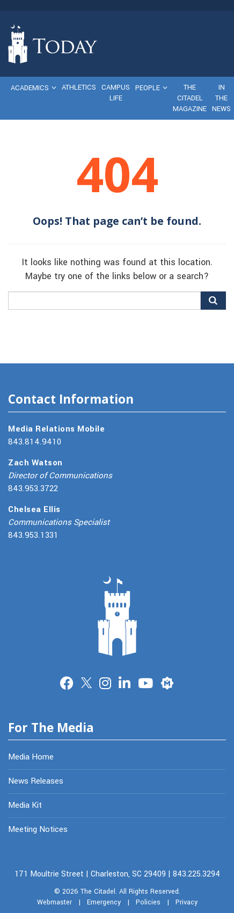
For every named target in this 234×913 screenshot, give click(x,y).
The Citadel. (99, 891)
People (147, 88)
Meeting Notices (38, 829)
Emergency (104, 902)
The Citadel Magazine (190, 98)
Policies (148, 902)
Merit (167, 682)
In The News (221, 98)
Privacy (187, 902)
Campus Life (115, 93)
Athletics (79, 87)
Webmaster (54, 902)
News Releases (35, 781)
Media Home (31, 757)
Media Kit (25, 805)
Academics (30, 88)
